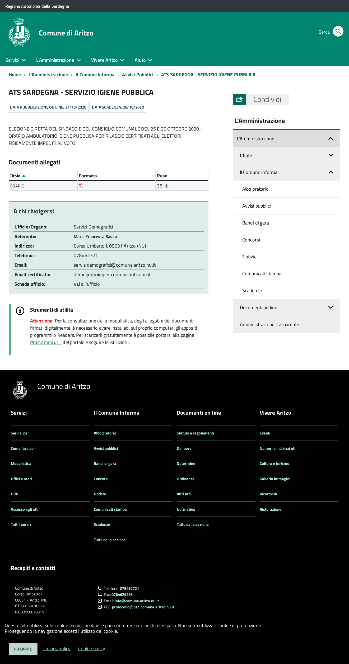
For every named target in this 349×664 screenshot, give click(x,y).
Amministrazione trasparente (269, 324)
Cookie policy (91, 648)
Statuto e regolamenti (195, 433)
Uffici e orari (21, 479)
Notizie (249, 256)
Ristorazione (270, 509)
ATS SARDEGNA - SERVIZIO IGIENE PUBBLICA (208, 74)
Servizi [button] (12, 60)
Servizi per (20, 433)
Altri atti (184, 494)
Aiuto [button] (140, 60)
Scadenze (252, 290)
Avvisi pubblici (256, 205)
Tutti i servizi (21, 524)
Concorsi (251, 239)
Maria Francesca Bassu (95, 236)
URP (14, 494)
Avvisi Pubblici (137, 74)
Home (15, 74)
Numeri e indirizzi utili (278, 448)
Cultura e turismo (274, 463)
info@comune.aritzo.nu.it (137, 601)
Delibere (184, 448)
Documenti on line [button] (258, 307)
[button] (267, 99)
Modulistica (21, 463)
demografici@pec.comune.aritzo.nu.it (112, 274)
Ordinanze (185, 479)
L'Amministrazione (48, 74)
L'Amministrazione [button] (55, 60)
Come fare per (23, 448)
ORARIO (17, 186)
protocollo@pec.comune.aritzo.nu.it (143, 607)
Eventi (265, 433)
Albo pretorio (255, 188)
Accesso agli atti (25, 509)
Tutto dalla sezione (110, 540)
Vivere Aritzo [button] (104, 60)
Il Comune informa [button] (259, 172)
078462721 (86, 255)
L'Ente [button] (246, 155)
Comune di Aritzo (66, 33)
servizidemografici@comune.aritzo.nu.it (115, 264)
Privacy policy (57, 648)
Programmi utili (46, 342)
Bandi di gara (255, 222)
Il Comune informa (95, 74)
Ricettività (268, 494)
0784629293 (122, 594)
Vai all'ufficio (87, 284)
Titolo (18, 176)
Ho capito (23, 649)
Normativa (186, 509)
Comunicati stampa (262, 273)
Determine (186, 463)
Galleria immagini (275, 479)
